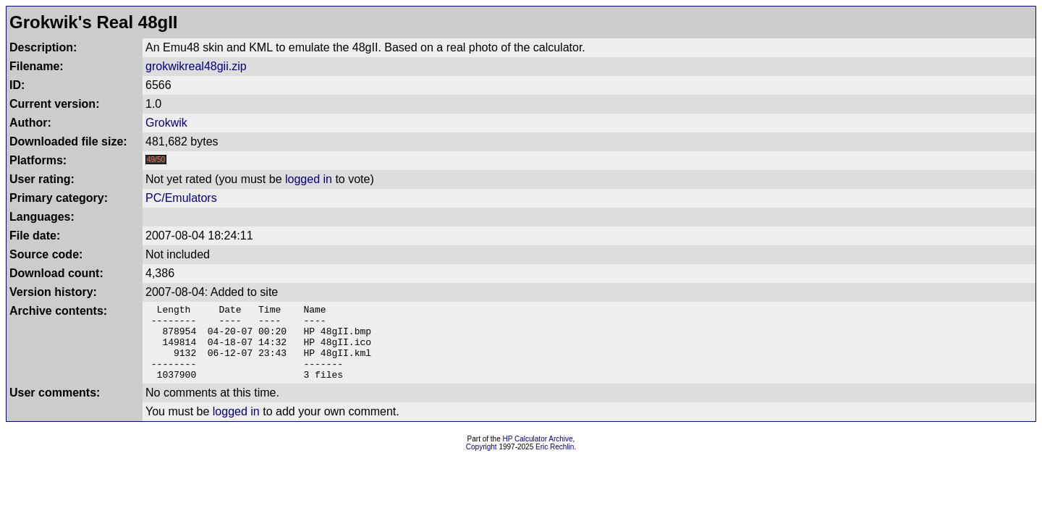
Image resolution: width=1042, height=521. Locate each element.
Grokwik (166, 123)
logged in (308, 179)
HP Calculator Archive (538, 454)
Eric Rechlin (554, 462)
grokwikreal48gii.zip (196, 66)
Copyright (481, 462)
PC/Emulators (181, 198)
